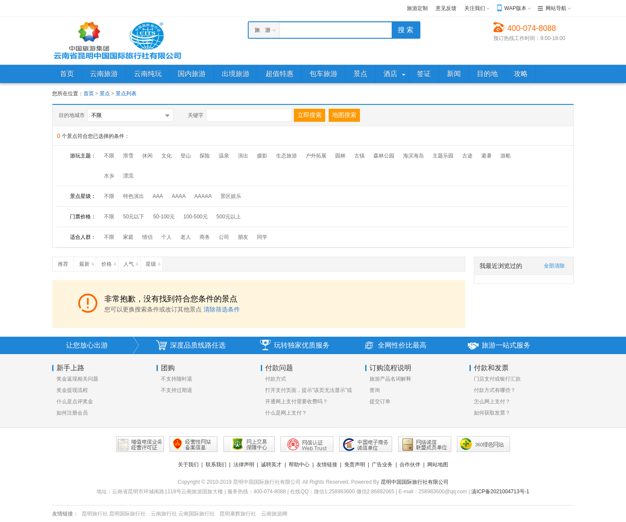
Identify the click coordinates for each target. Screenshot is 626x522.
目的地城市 (72, 115)
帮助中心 (299, 465)
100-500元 (195, 217)
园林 (340, 156)
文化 (166, 156)
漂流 (128, 176)
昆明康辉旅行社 (238, 514)
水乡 (109, 176)
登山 (185, 156)
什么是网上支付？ (286, 413)
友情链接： (65, 514)
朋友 (243, 237)
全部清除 (554, 266)
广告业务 (382, 465)
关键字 (195, 115)
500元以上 (228, 217)
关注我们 (474, 8)
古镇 (359, 156)
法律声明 (243, 465)
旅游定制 (417, 8)
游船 (505, 156)
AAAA (179, 196)
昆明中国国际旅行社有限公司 (415, 482)
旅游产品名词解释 (390, 379)
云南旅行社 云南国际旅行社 (183, 514)
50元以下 (133, 217)
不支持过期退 (176, 390)
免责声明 (354, 465)
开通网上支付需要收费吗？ (296, 401)
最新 (87, 262)
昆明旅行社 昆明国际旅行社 (114, 514)
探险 (205, 156)
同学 (262, 237)
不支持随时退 (176, 379)
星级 (154, 262)
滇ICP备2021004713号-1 (500, 492)
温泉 (224, 156)
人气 (131, 262)
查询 (375, 390)
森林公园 (383, 156)
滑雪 (128, 156)
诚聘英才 (271, 465)
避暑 (486, 156)
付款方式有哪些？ (495, 390)
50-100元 (163, 217)
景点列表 (126, 93)
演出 (243, 156)
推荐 (65, 262)
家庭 (128, 237)
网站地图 (437, 465)
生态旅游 (286, 156)
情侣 (147, 237)
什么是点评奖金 (75, 401)
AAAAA (203, 196)
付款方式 (275, 379)
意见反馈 (446, 8)
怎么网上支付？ (492, 401)
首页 (88, 93)
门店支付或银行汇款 (497, 379)
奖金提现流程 (72, 390)
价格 (109, 262)
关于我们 (188, 465)
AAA (158, 196)
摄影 (262, 156)
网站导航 (556, 8)
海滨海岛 (413, 156)
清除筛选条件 (221, 309)
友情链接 (326, 465)
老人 (185, 237)
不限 (109, 156)
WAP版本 (515, 8)
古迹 (467, 156)
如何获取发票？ (492, 413)
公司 (224, 237)
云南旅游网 (274, 514)
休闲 (147, 156)
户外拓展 (316, 156)
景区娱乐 (230, 196)
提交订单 (380, 401)
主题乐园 (443, 156)
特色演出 (133, 196)
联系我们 (216, 465)
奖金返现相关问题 (77, 379)
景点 (105, 93)
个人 (166, 237)
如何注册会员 (72, 413)
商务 (205, 237)
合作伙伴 (410, 465)
